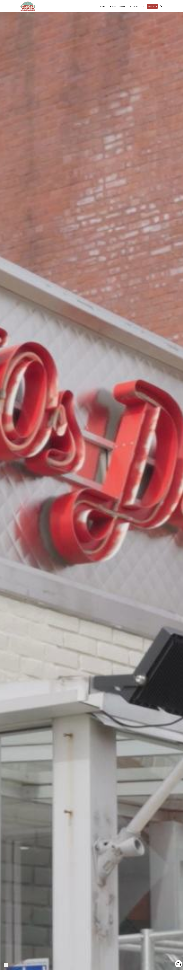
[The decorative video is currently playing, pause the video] (6, 964)
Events (122, 6)
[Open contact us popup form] (178, 963)
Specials (152, 6)
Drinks (112, 6)
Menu (103, 6)
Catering (133, 6)
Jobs (143, 6)
